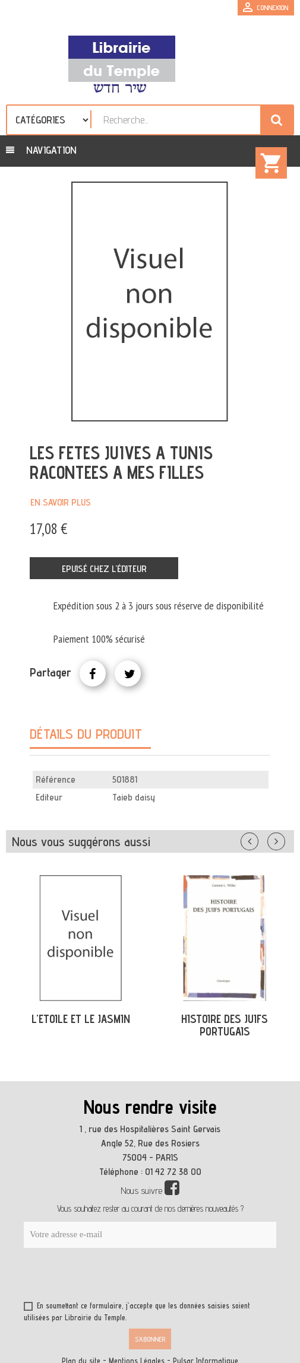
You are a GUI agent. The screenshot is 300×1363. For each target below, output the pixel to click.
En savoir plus (60, 502)
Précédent (261, 839)
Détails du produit (86, 733)
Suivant (284, 839)
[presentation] (138, 1277)
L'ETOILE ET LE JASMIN (80, 1018)
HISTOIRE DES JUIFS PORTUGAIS (224, 1025)
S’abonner (150, 1339)
